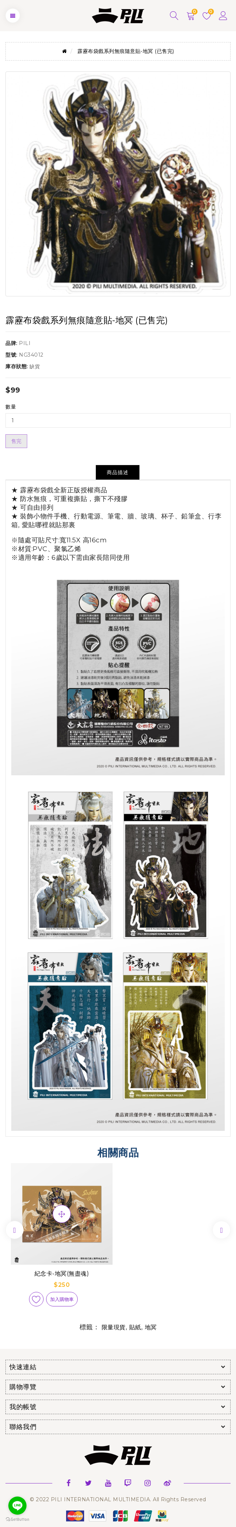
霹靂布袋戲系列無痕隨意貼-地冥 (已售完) (125, 51)
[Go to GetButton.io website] (17, 1519)
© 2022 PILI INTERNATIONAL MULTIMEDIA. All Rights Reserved (118, 1499)
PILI (24, 343)
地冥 (151, 1327)
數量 (10, 406)
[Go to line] (17, 1506)
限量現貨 (114, 1327)
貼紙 (135, 1327)
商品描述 (118, 472)
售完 (16, 441)
